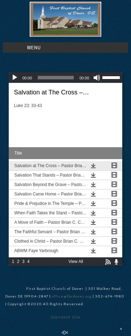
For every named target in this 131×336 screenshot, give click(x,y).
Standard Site (65, 317)
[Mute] (96, 77)
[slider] (56, 77)
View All (75, 261)
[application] (65, 77)
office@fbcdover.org (72, 296)
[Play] (14, 77)
